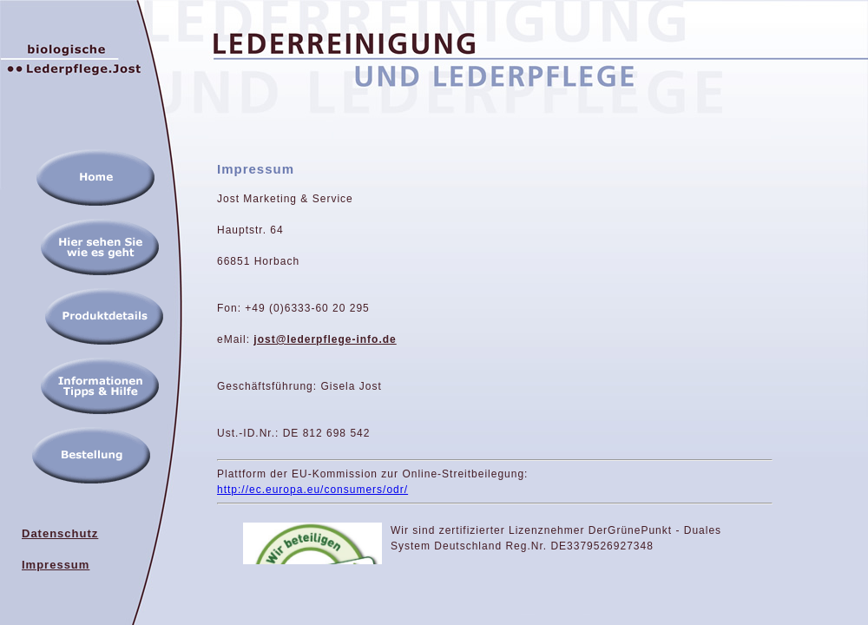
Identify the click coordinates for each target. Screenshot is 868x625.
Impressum (55, 564)
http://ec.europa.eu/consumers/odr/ (312, 490)
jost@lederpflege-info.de (324, 339)
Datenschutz (60, 533)
